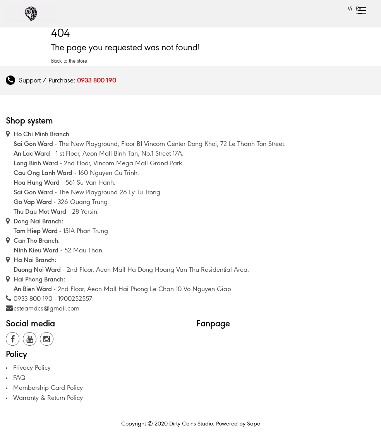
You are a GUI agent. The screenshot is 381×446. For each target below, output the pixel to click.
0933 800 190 (96, 80)
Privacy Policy (32, 367)
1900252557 (75, 298)
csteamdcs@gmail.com (46, 308)
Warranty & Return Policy (48, 397)
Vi (350, 8)
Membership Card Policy (48, 387)
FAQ (19, 377)
